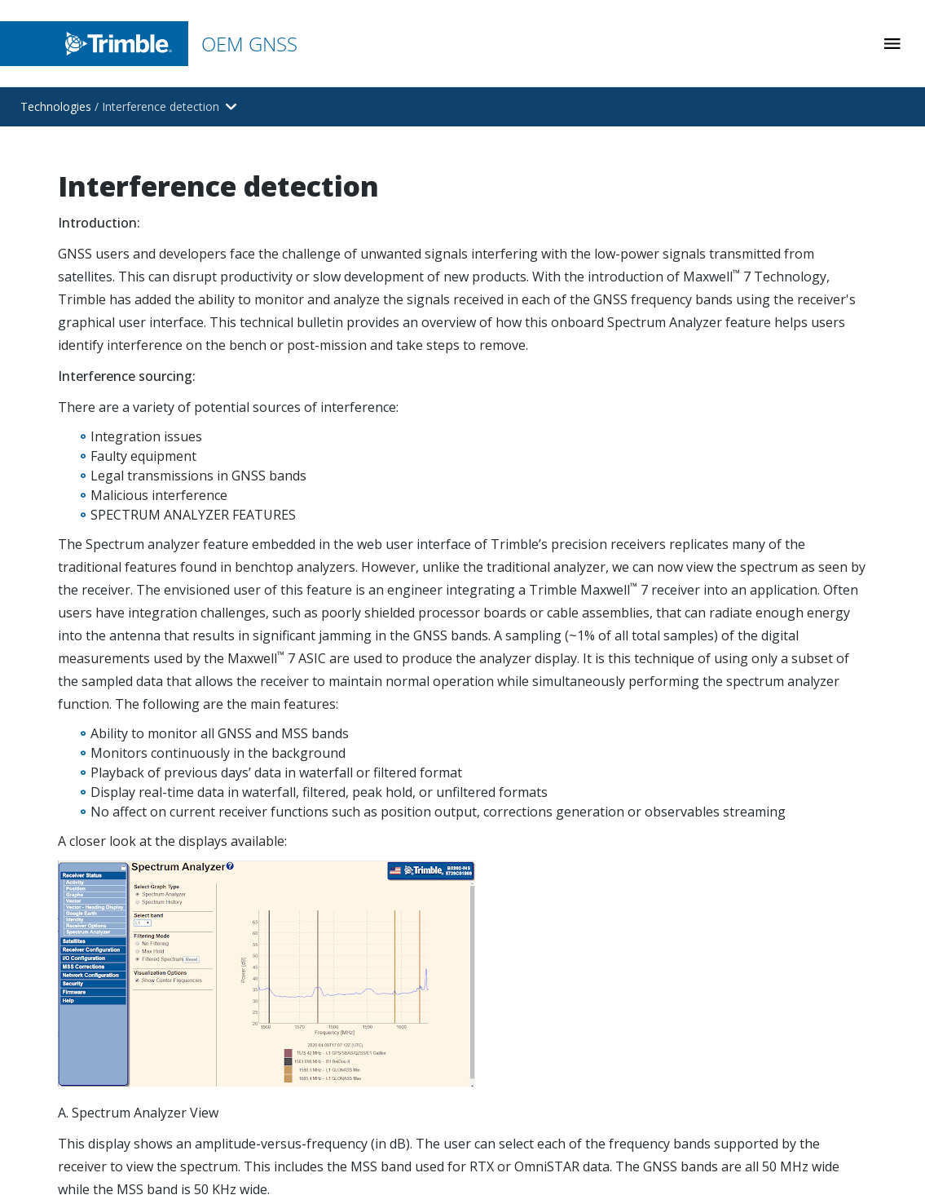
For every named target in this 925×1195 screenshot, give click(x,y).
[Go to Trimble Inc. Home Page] (138, 1088)
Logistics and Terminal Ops (551, 457)
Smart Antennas (723, 503)
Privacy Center (744, 1136)
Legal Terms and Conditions (751, 1072)
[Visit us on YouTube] (733, 716)
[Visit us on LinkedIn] (694, 716)
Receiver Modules (728, 365)
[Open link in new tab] (260, 425)
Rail (488, 503)
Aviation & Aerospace (536, 549)
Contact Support (522, 755)
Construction (513, 410)
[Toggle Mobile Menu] (892, 43)
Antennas (706, 457)
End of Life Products (735, 596)
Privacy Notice (744, 1164)
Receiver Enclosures (733, 410)
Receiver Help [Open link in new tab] (515, 848)
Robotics (502, 596)
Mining (496, 365)
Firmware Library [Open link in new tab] (523, 801)
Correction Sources (731, 549)
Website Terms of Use (768, 1109)
